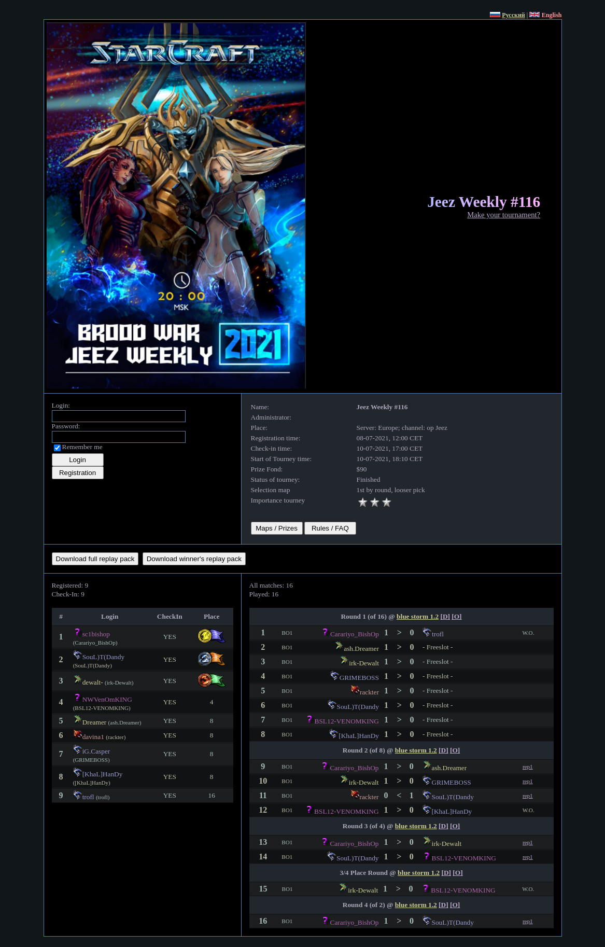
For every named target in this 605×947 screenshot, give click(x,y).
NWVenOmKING (107, 699)
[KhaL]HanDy (102, 774)
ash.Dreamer (361, 648)
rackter (369, 692)
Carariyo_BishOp (354, 634)
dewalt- (92, 682)
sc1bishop (96, 634)
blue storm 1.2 (418, 616)
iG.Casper (96, 751)
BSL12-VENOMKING (347, 721)
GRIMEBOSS (359, 677)
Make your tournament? (503, 215)
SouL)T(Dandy (103, 657)
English (552, 15)
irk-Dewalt (364, 663)
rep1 (528, 766)
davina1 (93, 737)
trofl (88, 797)
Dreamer (94, 722)
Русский (513, 15)
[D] (445, 616)
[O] (456, 616)
